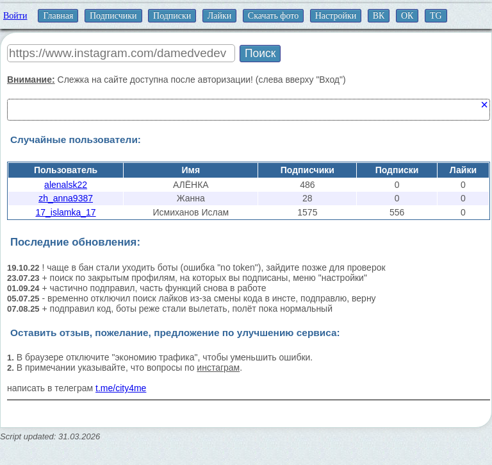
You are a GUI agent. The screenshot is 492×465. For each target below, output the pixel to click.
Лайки (220, 16)
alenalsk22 (65, 185)
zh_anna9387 (65, 198)
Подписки (172, 16)
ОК (407, 16)
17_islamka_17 (65, 212)
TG (436, 16)
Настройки (336, 16)
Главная (58, 16)
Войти (15, 16)
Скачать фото (273, 16)
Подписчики (113, 16)
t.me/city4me (120, 388)
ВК (379, 16)
